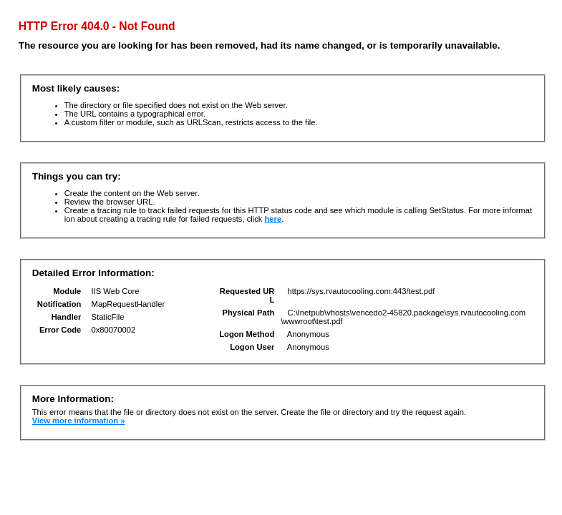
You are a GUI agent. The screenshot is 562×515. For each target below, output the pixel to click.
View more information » (78, 420)
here (273, 219)
